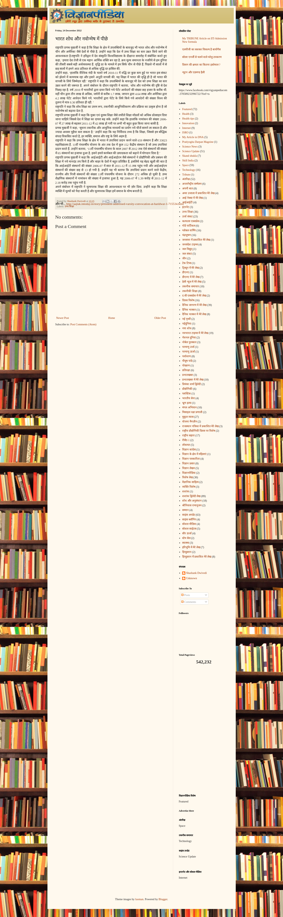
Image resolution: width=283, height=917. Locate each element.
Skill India (188, 160)
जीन (184, 258)
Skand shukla (189, 155)
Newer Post (62, 318)
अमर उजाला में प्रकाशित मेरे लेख (198, 193)
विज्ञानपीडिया (189, 472)
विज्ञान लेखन (188, 468)
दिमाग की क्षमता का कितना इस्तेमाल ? (201, 64)
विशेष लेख (187, 477)
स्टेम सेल (186, 538)
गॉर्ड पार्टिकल (188, 225)
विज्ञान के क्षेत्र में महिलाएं (194, 454)
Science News (190, 146)
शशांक (185, 491)
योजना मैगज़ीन (189, 421)
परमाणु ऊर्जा (188, 351)
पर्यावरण (186, 356)
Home (111, 318)
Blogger (163, 899)
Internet (186, 128)
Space (185, 165)
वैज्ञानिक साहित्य (190, 482)
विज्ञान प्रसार (188, 463)
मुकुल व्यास (188, 416)
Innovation (188, 123)
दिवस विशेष (188, 300)
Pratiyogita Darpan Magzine (197, 141)
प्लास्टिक (186, 393)
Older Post (160, 318)
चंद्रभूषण (186, 235)
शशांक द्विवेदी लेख (191, 496)
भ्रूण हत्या (186, 403)
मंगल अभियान (189, 407)
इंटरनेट (185, 207)
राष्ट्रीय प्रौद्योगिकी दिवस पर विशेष (198, 430)
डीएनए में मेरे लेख (190, 277)
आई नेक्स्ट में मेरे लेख (192, 197)
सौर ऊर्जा (187, 533)
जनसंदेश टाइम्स (190, 244)
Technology (188, 169)
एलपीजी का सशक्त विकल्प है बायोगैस (201, 49)
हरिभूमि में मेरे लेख (191, 547)
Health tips (188, 118)
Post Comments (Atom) (83, 324)
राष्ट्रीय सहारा (188, 435)
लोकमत (186, 444)
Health (185, 113)
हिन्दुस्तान (186, 552)
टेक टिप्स (186, 263)
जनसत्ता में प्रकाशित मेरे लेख (196, 239)
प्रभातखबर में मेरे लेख (192, 379)
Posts (185, 595)
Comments (188, 601)
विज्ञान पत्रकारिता (191, 458)
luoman (139, 899)
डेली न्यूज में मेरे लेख (191, 281)
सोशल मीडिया (189, 524)
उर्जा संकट (187, 216)
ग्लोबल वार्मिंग (189, 230)
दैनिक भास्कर (189, 309)
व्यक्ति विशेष (188, 486)
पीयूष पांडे (187, 360)
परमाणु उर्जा (188, 346)
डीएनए (185, 272)
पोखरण (186, 365)
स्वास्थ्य (185, 542)
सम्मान (185, 510)
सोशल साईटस (189, 528)
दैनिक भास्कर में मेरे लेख (194, 314)
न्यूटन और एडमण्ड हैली (193, 72)
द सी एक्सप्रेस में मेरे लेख (194, 295)
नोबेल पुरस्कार (189, 342)
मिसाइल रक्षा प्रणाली (192, 412)
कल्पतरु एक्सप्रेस (190, 221)
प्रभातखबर (187, 374)
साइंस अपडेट (188, 514)
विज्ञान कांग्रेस (189, 449)
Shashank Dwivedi (196, 573)
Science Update (190, 151)
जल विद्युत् (187, 249)
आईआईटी (187, 202)
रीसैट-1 (186, 440)
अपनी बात (187, 188)
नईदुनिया (186, 323)
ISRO (185, 132)
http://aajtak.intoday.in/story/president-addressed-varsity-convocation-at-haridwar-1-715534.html (125, 203)
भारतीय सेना (188, 398)
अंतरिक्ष (186, 179)
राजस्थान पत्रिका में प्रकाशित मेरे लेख (200, 426)
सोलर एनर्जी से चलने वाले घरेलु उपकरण (202, 57)
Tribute (186, 174)
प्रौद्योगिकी (187, 388)
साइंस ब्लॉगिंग (189, 519)
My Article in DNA (193, 137)
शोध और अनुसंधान (192, 500)
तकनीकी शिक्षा (189, 291)
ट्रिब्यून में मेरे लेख (190, 267)
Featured (187, 109)
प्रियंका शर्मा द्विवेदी (191, 384)
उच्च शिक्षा (69, 206)
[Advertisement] (203, 729)
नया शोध (186, 328)
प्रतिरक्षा (186, 370)
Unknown (191, 578)
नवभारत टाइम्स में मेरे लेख (195, 333)
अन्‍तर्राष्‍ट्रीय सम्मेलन (192, 183)
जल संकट (187, 253)
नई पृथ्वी (186, 318)
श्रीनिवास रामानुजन (192, 505)
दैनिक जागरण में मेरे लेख (194, 305)
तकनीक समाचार (190, 286)
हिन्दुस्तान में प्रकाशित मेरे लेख (196, 556)
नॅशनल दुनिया (189, 337)
